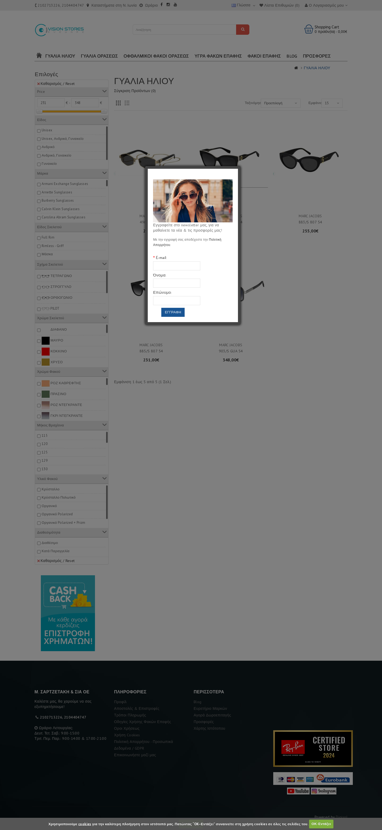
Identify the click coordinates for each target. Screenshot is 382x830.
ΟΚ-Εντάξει (321, 824)
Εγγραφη (173, 312)
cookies (84, 824)
